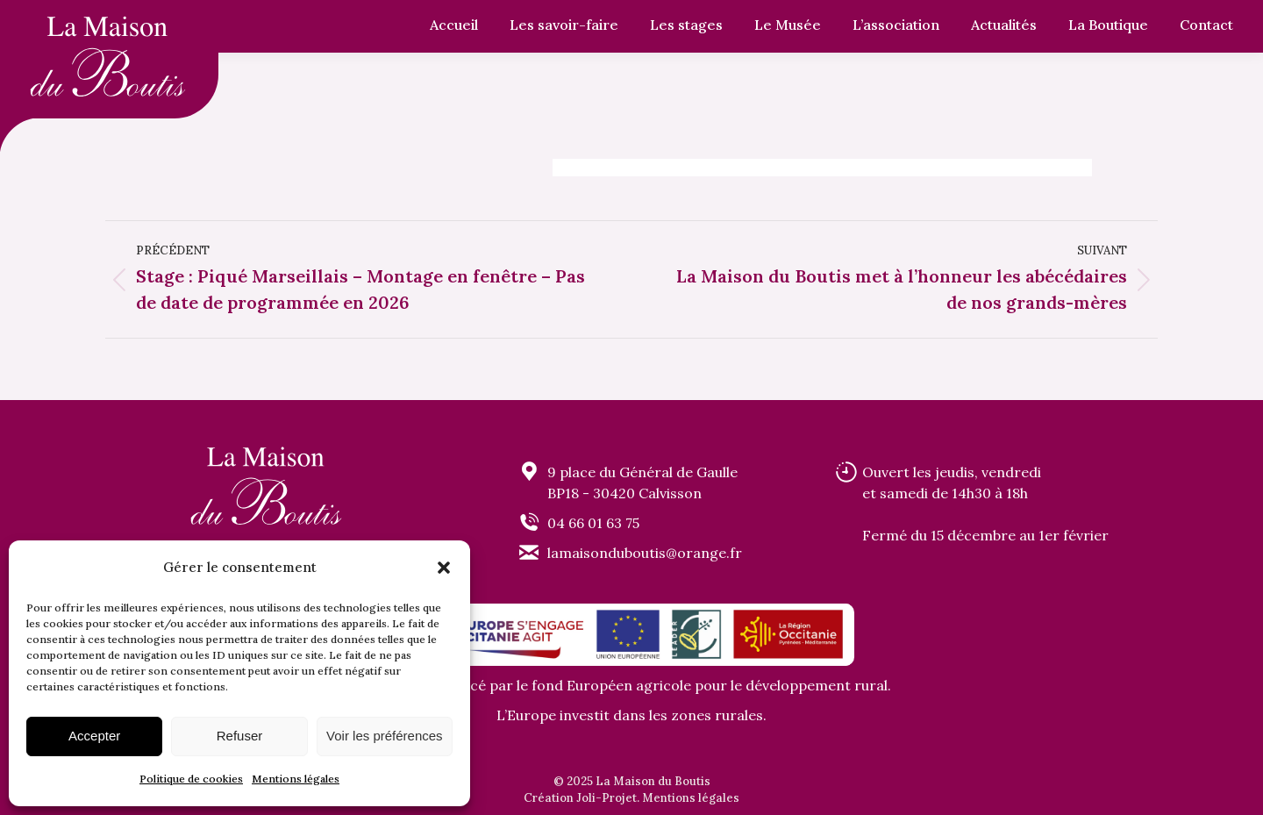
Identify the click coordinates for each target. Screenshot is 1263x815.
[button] (444, 567)
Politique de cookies (191, 778)
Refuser (240, 735)
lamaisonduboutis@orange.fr (644, 552)
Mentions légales (295, 778)
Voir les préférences (384, 735)
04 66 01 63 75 (593, 523)
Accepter (94, 735)
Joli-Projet (606, 797)
